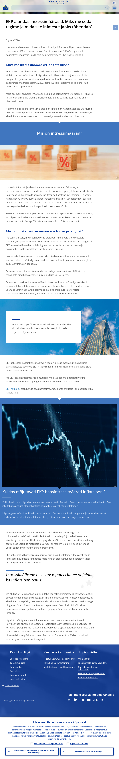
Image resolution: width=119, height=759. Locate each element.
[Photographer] (117, 177)
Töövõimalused (17, 662)
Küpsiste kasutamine (79, 743)
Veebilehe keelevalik (88, 677)
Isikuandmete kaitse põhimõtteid (48, 743)
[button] (114, 2)
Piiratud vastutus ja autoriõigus (59, 658)
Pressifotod (15, 671)
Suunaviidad (16, 667)
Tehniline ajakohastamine (56, 662)
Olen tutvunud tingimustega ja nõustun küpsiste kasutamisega (34, 751)
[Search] (58, 8)
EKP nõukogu (13, 388)
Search (106, 8)
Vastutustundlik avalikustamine (59, 667)
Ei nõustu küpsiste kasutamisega (88, 751)
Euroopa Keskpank (19, 658)
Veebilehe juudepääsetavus (91, 673)
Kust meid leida (17, 679)
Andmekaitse (84, 658)
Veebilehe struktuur (12, 685)
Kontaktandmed (18, 675)
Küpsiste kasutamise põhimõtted (88, 668)
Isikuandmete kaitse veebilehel (93, 662)
